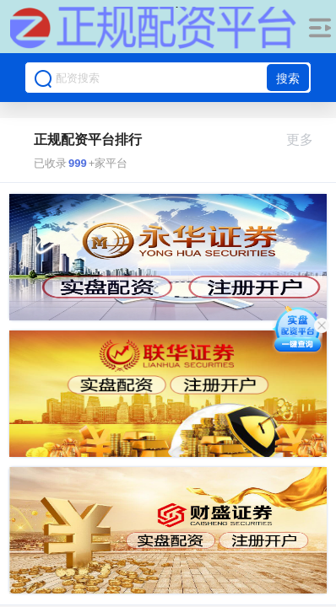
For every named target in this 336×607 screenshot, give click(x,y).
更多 (307, 139)
